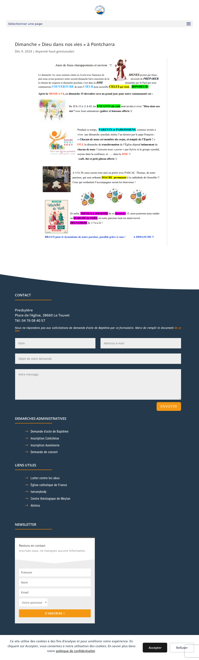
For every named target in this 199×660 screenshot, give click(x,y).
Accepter (155, 648)
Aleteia (35, 505)
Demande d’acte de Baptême (50, 431)
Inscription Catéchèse (45, 438)
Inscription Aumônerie (45, 445)
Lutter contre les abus (45, 478)
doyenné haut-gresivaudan (54, 51)
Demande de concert (44, 452)
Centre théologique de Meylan (50, 499)
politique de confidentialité (75, 651)
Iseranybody (38, 492)
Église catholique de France (49, 485)
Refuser (182, 648)
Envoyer (168, 406)
